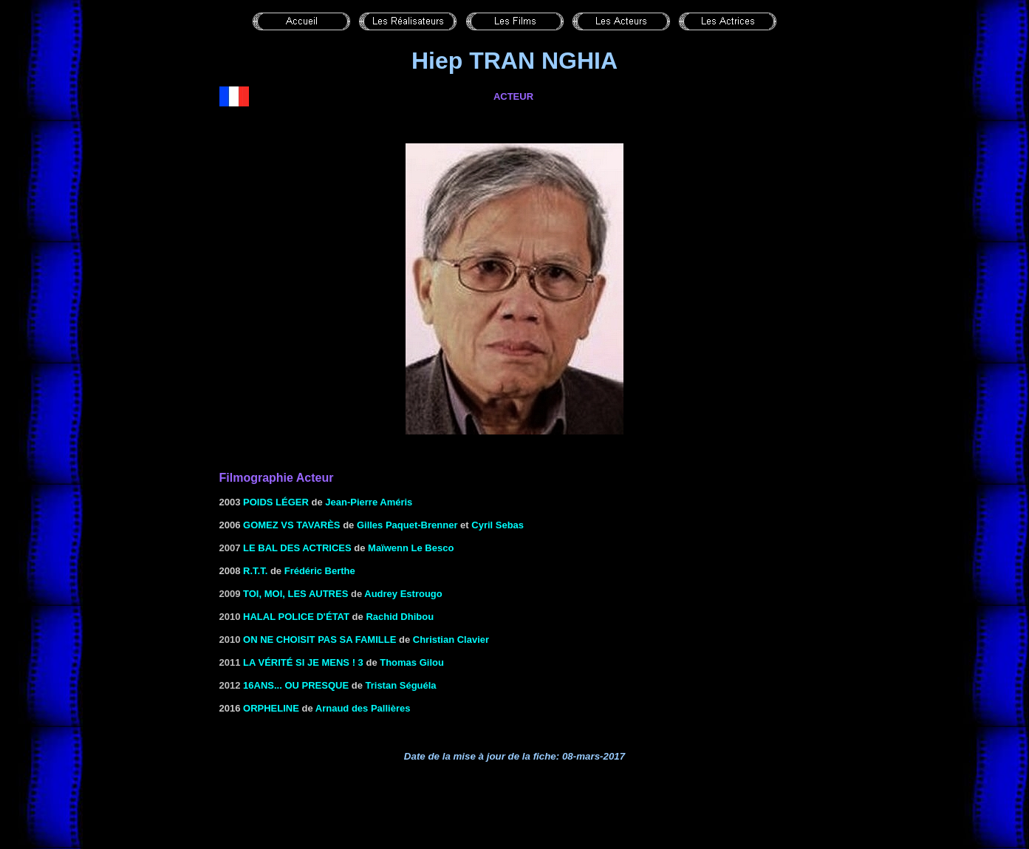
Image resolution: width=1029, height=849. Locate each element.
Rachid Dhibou (400, 616)
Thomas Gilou (412, 662)
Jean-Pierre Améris (368, 502)
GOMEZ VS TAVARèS (291, 525)
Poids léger (276, 502)
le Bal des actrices (297, 547)
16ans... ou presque (296, 685)
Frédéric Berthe (319, 570)
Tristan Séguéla (401, 685)
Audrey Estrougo (403, 593)
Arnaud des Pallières (363, 708)
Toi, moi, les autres (295, 593)
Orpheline (271, 708)
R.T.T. (255, 570)
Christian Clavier (451, 639)
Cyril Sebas (497, 525)
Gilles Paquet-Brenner (407, 525)
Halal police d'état (296, 616)
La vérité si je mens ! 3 (303, 662)
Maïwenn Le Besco (411, 547)
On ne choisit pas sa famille (319, 639)
